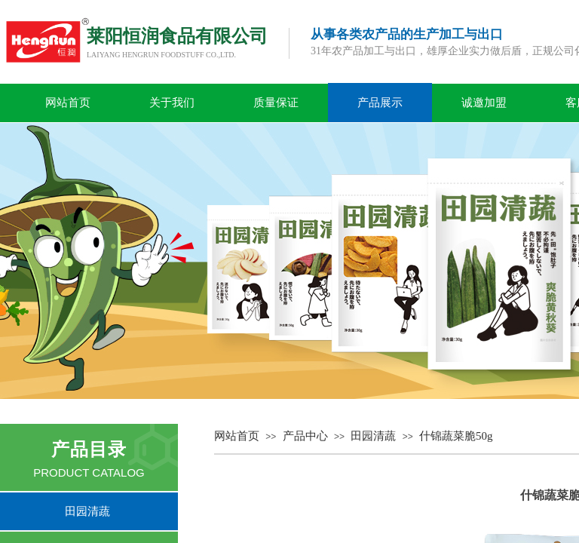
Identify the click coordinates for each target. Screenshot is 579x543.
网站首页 (67, 103)
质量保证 (276, 103)
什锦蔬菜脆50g (456, 436)
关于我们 (172, 103)
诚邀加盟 (484, 103)
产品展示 (380, 103)
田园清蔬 (373, 436)
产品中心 (305, 436)
